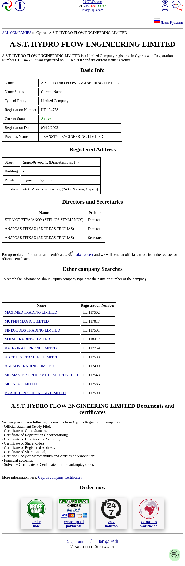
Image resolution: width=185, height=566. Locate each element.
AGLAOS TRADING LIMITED (29, 366)
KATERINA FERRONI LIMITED (31, 348)
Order (36, 513)
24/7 (111, 513)
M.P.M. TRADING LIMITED (27, 339)
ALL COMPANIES (16, 33)
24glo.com (75, 542)
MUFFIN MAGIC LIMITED (27, 321)
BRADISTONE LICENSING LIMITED (35, 393)
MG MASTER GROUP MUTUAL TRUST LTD (41, 375)
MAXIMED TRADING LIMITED (31, 312)
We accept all (74, 513)
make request (80, 255)
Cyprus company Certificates (60, 477)
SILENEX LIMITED (21, 384)
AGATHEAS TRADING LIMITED (32, 357)
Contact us (149, 513)
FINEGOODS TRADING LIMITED (32, 330)
